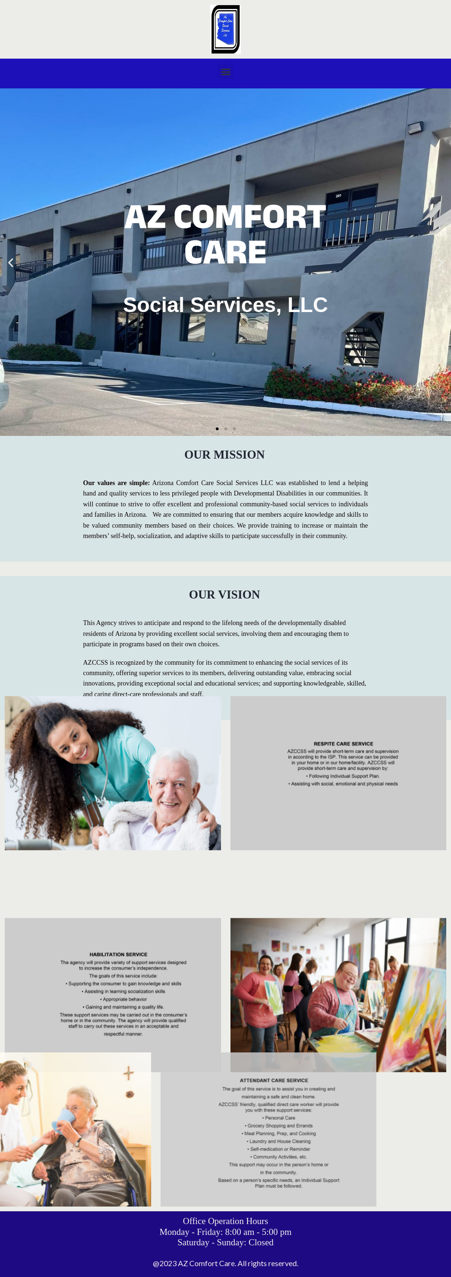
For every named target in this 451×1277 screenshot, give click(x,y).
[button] (225, 71)
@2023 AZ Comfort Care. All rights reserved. (225, 1263)
